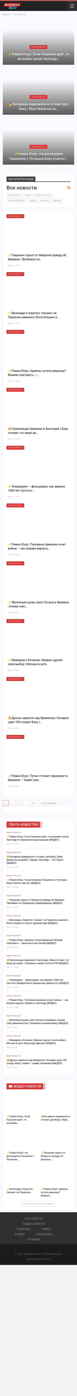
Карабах (44, 201)
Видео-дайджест (16, 201)
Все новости (34, 1218)
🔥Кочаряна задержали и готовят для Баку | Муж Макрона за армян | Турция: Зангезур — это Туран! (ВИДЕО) (35, 859)
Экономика (44, 1234)
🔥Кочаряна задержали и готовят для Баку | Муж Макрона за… (38, 106)
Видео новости (38, 47)
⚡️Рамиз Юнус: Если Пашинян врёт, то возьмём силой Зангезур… (38, 56)
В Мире (27, 195)
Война (33, 201)
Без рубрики (14, 195)
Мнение (57, 201)
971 (33, 803)
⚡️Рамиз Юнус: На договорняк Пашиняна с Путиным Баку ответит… (38, 156)
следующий (49, 803)
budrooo (47, 1259)
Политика (23, 1229)
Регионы (34, 1239)
